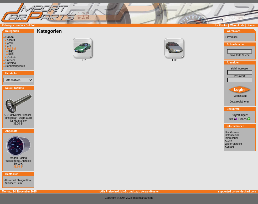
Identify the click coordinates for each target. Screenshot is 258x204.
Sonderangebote (14, 66)
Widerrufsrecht (233, 143)
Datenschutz (232, 135)
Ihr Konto (220, 25)
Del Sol (30, 25)
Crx (8, 45)
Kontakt (229, 146)
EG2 (10, 51)
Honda (18, 25)
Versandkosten (150, 191)
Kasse (251, 25)
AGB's (228, 140)
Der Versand (232, 132)
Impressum (231, 138)
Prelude (10, 57)
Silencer (9, 60)
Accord (10, 40)
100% (243, 118)
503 (231, 118)
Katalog (7, 25)
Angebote (11, 131)
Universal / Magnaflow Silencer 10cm (18, 182)
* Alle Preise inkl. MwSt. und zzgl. (120, 191)
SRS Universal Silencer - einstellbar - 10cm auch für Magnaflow (18, 118)
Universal (9, 63)
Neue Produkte (14, 88)
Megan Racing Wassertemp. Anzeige (18, 159)
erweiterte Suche (240, 55)
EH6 (9, 54)
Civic (9, 42)
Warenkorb (237, 25)
